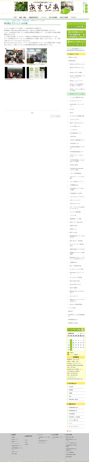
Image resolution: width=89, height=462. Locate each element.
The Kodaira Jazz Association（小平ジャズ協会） (77, 169)
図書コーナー (15, 441)
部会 (70, 396)
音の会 (71, 112)
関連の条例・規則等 (73, 399)
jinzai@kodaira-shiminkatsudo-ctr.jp (76, 50)
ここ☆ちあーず (73, 129)
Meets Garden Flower (75, 281)
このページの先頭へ (55, 116)
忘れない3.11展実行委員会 (76, 304)
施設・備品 (23, 17)
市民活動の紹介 (25, 20)
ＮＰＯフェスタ (42, 443)
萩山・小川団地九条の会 (75, 265)
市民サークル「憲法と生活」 (76, 222)
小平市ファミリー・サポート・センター (77, 156)
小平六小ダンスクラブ (75, 203)
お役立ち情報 (63, 17)
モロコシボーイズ (74, 296)
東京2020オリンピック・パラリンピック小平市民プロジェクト (77, 258)
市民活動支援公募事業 (71, 454)
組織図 (70, 393)
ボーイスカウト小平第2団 (76, 277)
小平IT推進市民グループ (75, 133)
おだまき (72, 109)
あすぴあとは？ (73, 383)
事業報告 (71, 390)
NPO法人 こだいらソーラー (76, 80)
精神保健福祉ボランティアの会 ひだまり (77, 236)
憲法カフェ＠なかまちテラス (76, 122)
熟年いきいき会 (73, 232)
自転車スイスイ (73, 229)
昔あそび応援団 (73, 287)
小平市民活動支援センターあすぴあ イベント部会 (77, 160)
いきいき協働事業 (70, 452)
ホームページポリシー (74, 426)
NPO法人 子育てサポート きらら (77, 68)
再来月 (26, 444)
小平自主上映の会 (74, 165)
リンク (70, 423)
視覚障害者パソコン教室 (75, 218)
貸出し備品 (14, 453)
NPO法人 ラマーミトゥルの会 (77, 94)
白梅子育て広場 (73, 225)
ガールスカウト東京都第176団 (77, 116)
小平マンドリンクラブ (75, 200)
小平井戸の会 (73, 136)
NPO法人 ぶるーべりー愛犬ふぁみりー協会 (77, 90)
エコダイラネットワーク (75, 100)
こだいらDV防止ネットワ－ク (77, 181)
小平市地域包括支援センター (76, 151)
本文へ (85, 3)
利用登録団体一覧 (73, 410)
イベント (44, 17)
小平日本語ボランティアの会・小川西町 (77, 189)
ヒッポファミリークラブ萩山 (76, 269)
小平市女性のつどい (74, 143)
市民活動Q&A (72, 413)
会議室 (13, 437)
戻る (32, 112)
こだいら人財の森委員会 (75, 173)
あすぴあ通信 (53, 17)
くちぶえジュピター (74, 119)
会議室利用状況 (34, 17)
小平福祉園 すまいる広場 (76, 193)
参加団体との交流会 (73, 323)
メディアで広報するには (71, 443)
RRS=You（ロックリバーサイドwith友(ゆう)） (77, 300)
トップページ (7, 20)
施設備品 (14, 434)
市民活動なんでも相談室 (74, 417)
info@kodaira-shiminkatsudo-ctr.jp (75, 378)
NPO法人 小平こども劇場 (76, 72)
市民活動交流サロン (73, 319)
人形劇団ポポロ (73, 262)
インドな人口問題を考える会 (76, 97)
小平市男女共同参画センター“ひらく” (77, 147)
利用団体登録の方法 (73, 407)
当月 (26, 440)
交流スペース (15, 439)
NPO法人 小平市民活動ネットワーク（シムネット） (77, 76)
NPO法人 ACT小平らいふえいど (77, 64)
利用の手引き (72, 404)
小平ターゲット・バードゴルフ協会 (77, 177)
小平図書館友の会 (74, 185)
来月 (26, 442)
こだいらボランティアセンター (77, 196)
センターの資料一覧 (73, 420)
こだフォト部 (73, 215)
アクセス (73, 17)
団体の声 (70, 311)
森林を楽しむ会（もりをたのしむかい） (77, 292)
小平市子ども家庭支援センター (77, 140)
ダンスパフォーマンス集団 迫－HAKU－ (77, 245)
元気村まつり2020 (16, 20)
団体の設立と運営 (70, 437)
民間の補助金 (69, 456)
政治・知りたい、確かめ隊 (76, 240)
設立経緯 (71, 386)
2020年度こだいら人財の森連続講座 (76, 315)
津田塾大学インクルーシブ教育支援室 (77, 253)
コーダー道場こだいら (75, 126)
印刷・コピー (15, 451)
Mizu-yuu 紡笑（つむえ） (76, 284)
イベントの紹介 (72, 307)
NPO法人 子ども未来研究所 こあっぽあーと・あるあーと (77, 85)
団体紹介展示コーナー (17, 445)
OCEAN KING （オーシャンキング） (77, 105)
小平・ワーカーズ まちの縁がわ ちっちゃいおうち (77, 207)
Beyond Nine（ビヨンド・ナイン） (77, 273)
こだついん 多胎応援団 (75, 212)
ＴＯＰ (14, 17)
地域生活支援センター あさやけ (77, 249)
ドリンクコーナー (16, 443)
